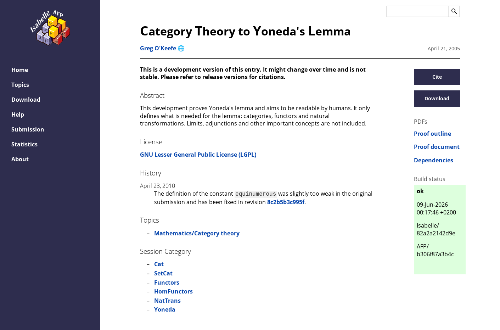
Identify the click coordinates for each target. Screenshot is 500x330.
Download (25, 100)
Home (19, 70)
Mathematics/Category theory (197, 232)
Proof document (437, 147)
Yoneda (164, 309)
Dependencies (433, 160)
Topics (20, 85)
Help (17, 114)
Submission (27, 129)
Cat (159, 263)
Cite (437, 76)
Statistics (24, 144)
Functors (166, 282)
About (20, 159)
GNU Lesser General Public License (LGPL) (198, 154)
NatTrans (167, 300)
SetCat (163, 272)
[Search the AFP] (418, 11)
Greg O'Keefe (158, 48)
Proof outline (432, 134)
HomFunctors (173, 291)
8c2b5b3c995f (285, 201)
